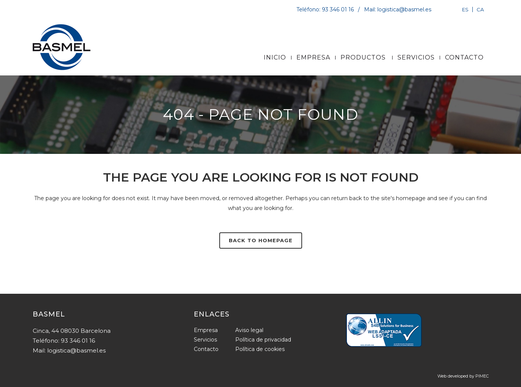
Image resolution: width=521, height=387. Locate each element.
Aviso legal (249, 330)
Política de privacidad (263, 339)
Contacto (206, 349)
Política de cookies (260, 349)
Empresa (206, 330)
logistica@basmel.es (404, 9)
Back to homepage (261, 240)
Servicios (205, 339)
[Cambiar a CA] (479, 9)
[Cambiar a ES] (465, 9)
